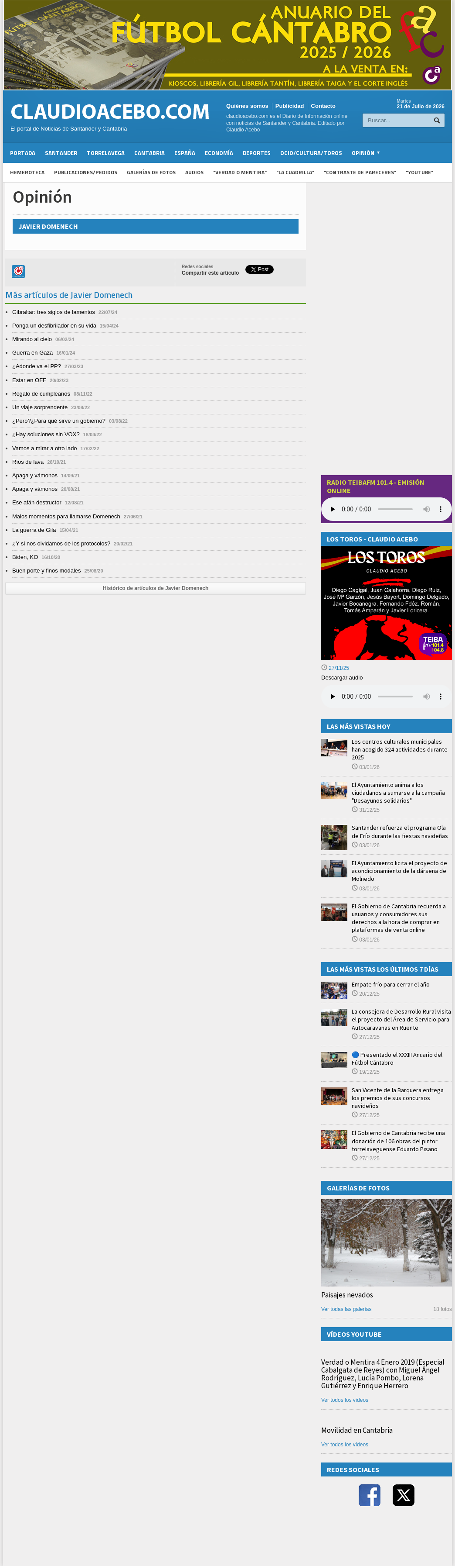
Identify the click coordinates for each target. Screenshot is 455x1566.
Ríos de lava (28, 462)
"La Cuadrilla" (295, 172)
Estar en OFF (29, 380)
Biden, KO (25, 557)
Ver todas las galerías (346, 1309)
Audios (194, 172)
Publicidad (289, 106)
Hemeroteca (27, 172)
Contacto (323, 106)
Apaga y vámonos (35, 475)
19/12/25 (366, 1072)
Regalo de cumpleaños (41, 393)
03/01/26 (366, 767)
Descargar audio (342, 677)
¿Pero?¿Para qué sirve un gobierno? (58, 420)
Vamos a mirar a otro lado (44, 448)
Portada (22, 152)
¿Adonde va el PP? (36, 366)
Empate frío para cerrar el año (391, 984)
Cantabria (149, 152)
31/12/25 (366, 810)
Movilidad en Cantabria (357, 1430)
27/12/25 (366, 1037)
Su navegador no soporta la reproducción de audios (386, 696)
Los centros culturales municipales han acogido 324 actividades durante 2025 (400, 749)
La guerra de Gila (34, 530)
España (184, 152)
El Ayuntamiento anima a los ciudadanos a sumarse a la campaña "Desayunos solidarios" (398, 792)
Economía (219, 152)
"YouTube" (419, 172)
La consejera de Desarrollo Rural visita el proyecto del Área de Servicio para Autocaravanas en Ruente (401, 1019)
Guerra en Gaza (32, 352)
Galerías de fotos (151, 172)
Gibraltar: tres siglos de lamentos (53, 312)
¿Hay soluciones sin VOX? (46, 434)
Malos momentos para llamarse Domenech (66, 516)
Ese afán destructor (36, 502)
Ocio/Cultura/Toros (311, 152)
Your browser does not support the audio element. (386, 509)
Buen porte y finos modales (46, 570)
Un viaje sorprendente (40, 407)
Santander (61, 152)
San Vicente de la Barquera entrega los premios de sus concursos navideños (398, 1098)
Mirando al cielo (32, 339)
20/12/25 (366, 994)
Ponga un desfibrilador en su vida (54, 325)
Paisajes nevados (347, 1295)
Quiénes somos (247, 106)
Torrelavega (106, 152)
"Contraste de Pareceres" (360, 172)
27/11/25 (335, 668)
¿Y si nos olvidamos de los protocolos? (61, 543)
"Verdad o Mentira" (240, 172)
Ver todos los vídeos (344, 1400)
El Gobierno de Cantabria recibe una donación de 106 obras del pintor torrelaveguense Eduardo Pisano (398, 1140)
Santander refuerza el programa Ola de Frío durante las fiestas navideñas (400, 831)
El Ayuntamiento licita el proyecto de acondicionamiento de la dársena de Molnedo (399, 871)
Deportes (257, 152)
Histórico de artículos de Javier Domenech (156, 588)
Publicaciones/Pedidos (85, 172)
